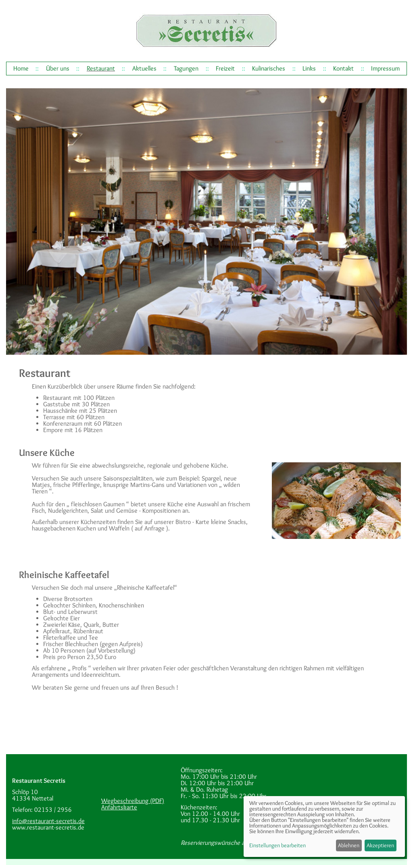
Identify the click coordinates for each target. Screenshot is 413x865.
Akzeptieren (380, 845)
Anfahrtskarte (119, 807)
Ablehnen (348, 845)
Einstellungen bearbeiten (277, 845)
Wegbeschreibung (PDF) (132, 801)
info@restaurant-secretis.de (48, 821)
